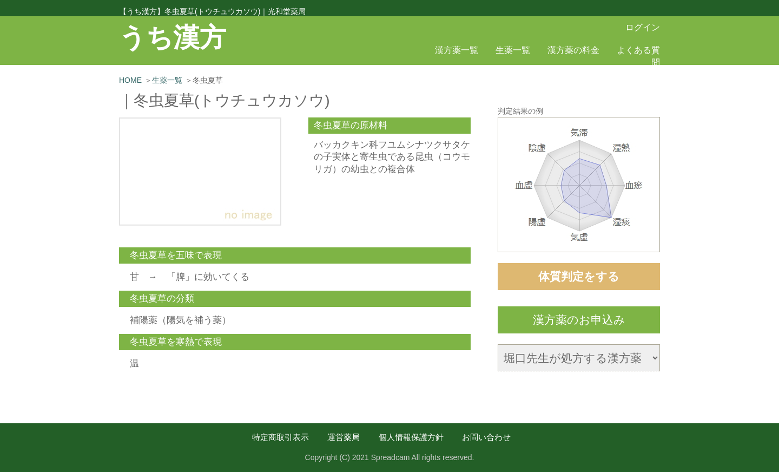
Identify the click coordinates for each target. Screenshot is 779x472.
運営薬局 (343, 437)
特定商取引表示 (280, 437)
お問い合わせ (486, 437)
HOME (130, 80)
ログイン (642, 27)
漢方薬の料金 (573, 50)
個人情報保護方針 (411, 437)
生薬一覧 (513, 50)
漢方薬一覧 (456, 50)
